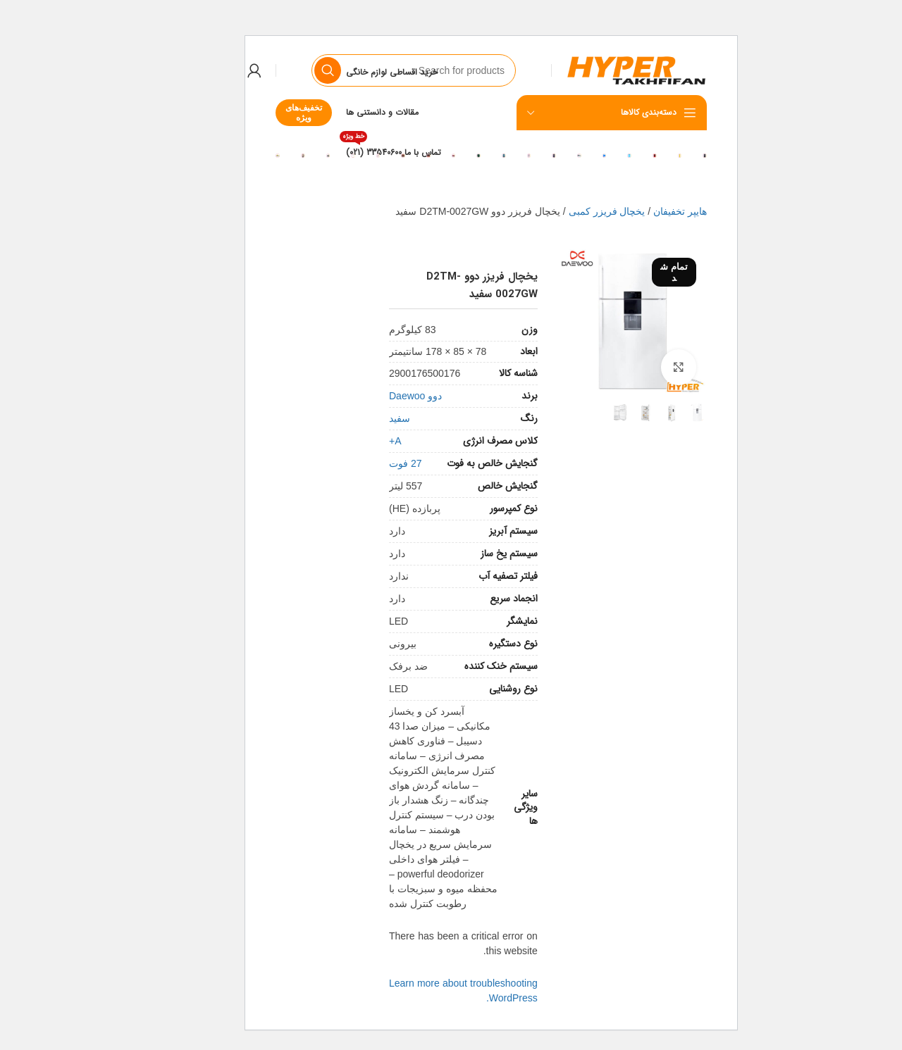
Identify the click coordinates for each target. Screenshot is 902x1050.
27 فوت (365, 463)
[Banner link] (664, 155)
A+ (355, 440)
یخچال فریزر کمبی (567, 211)
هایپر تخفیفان (640, 211)
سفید (359, 418)
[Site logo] (596, 69)
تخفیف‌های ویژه (263, 113)
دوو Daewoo (375, 395)
